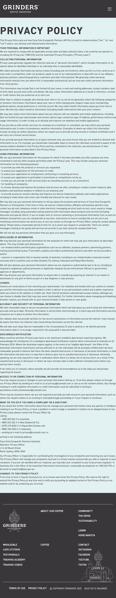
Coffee (45, 545)
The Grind (84, 516)
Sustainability (87, 521)
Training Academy (14, 560)
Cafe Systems (11, 549)
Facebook (84, 555)
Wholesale (10, 545)
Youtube (83, 560)
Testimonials (11, 555)
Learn (82, 530)
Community (85, 511)
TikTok (82, 565)
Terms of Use (17, 588)
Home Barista (86, 535)
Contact (83, 545)
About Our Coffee (52, 511)
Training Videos (13, 565)
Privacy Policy (37, 588)
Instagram (85, 549)
